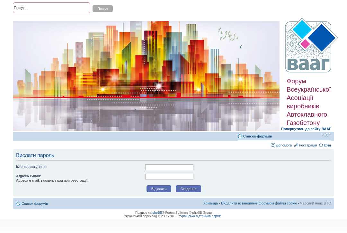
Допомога (284, 145)
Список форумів (257, 136)
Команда (210, 203)
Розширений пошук (28, 19)
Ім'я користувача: (31, 167)
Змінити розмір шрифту (326, 135)
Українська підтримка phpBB (200, 216)
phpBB (157, 212)
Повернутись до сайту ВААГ (306, 129)
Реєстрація (308, 145)
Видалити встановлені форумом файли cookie (259, 203)
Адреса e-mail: (28, 176)
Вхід (327, 145)
